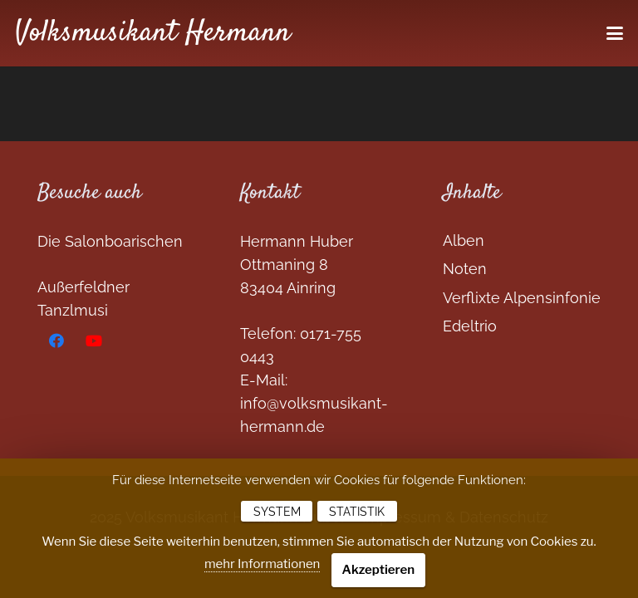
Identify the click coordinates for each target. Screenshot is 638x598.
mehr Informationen (262, 563)
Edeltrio (470, 326)
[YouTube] (93, 341)
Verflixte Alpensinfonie (522, 297)
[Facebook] (56, 341)
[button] (615, 33)
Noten (465, 268)
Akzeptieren (378, 569)
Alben (463, 240)
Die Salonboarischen (110, 241)
